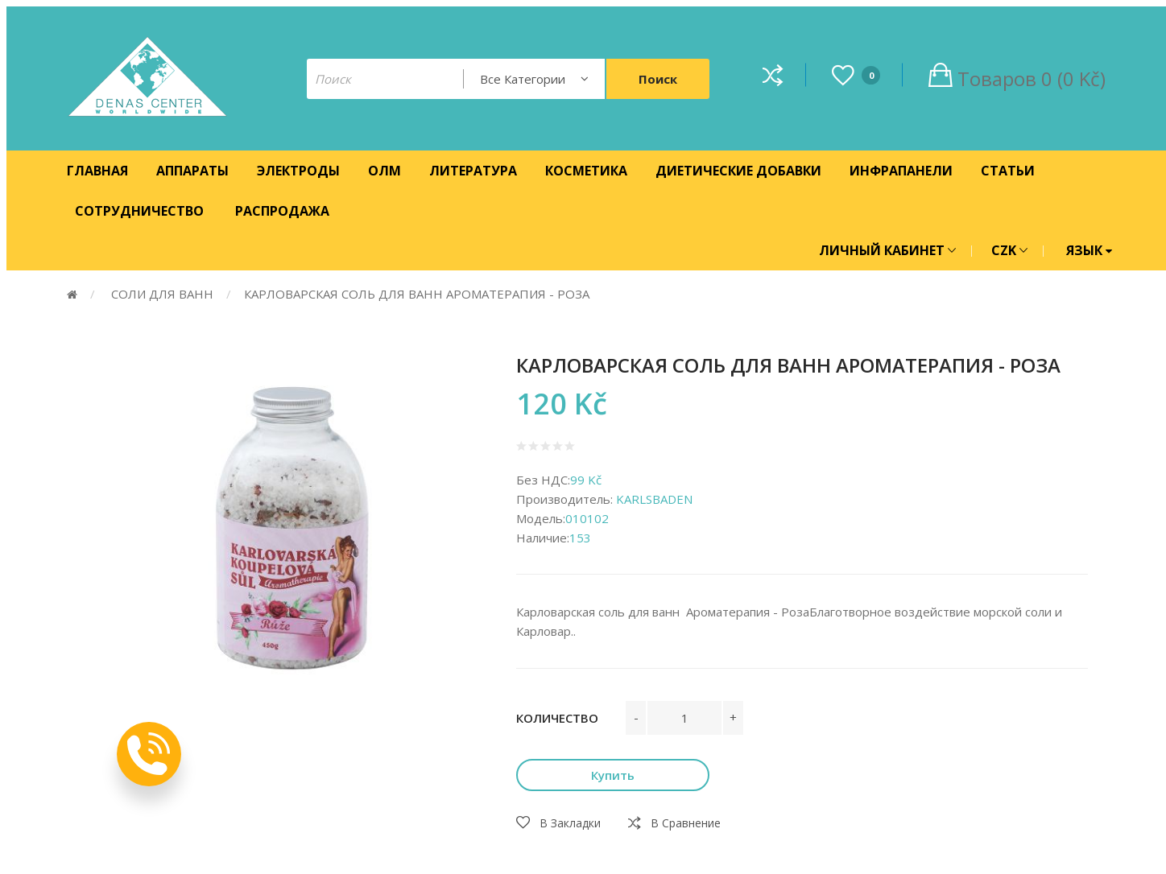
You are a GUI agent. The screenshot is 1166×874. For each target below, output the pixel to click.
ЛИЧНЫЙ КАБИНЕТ (887, 250)
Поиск (658, 79)
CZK (1009, 250)
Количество (557, 718)
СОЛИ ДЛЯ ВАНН (160, 294)
